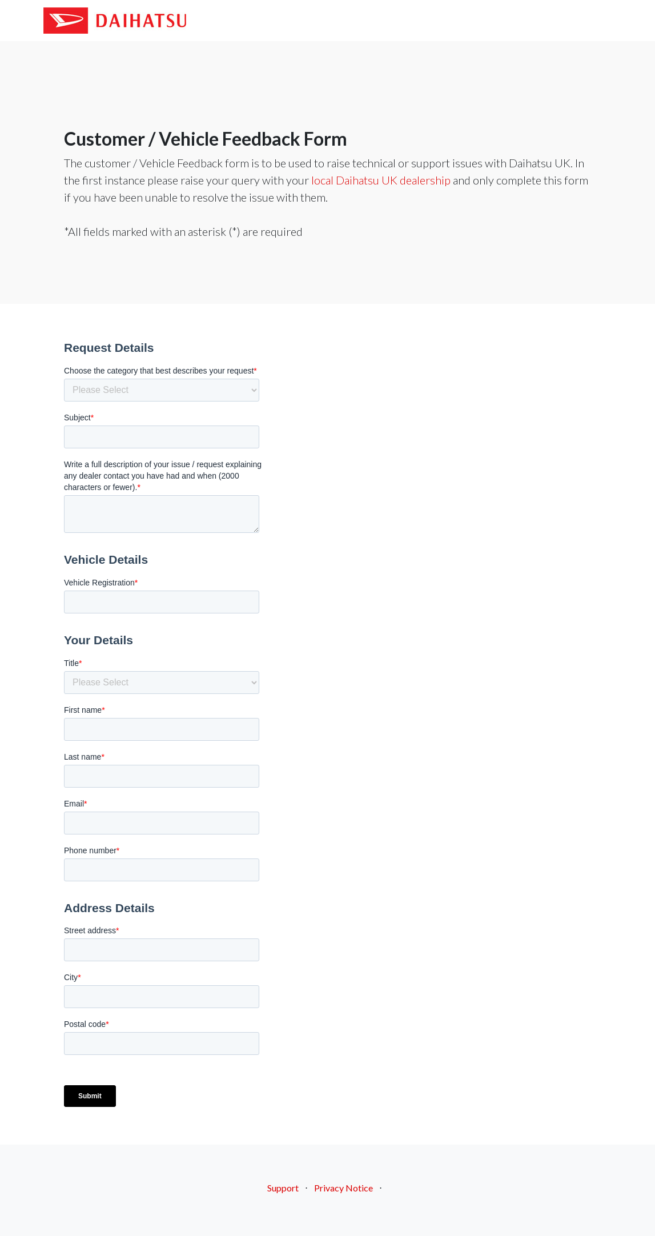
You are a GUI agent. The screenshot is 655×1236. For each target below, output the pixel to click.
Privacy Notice (343, 1187)
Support (283, 1187)
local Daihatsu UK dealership (381, 180)
